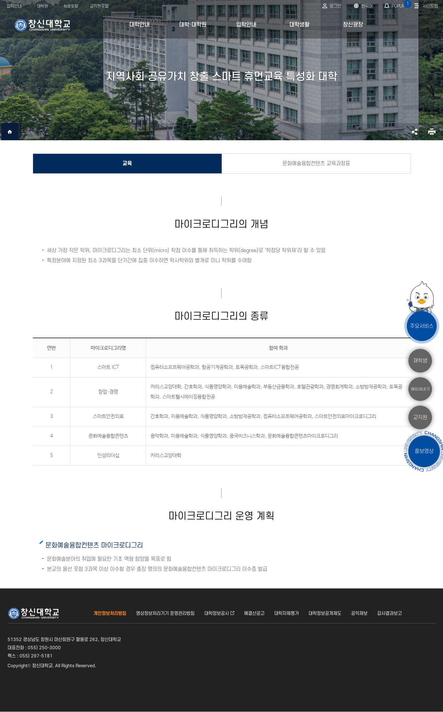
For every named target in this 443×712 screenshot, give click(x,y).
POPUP (401, 4)
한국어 (366, 6)
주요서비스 (422, 326)
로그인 (335, 6)
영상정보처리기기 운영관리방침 (165, 613)
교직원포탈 (99, 6)
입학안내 (14, 6)
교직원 (420, 417)
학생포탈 (71, 6)
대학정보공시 (216, 613)
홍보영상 (424, 451)
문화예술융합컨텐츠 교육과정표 (316, 163)
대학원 (42, 6)
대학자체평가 (286, 613)
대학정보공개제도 (325, 613)
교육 (127, 163)
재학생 (420, 360)
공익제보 (359, 613)
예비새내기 (420, 389)
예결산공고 (254, 613)
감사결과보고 (389, 613)
